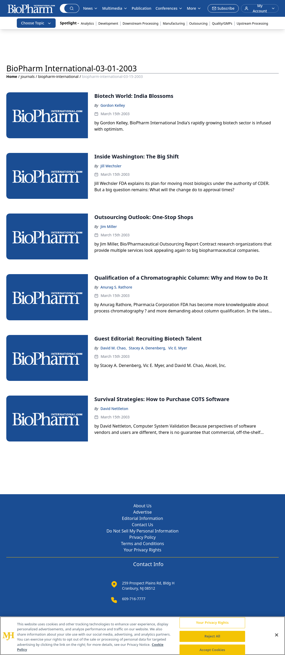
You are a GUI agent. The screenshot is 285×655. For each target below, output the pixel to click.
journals (28, 76)
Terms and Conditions (142, 543)
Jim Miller (109, 226)
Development (108, 23)
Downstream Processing (140, 23)
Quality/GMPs (222, 23)
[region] (142, 635)
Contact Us (142, 525)
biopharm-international (58, 76)
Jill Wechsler (111, 165)
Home (11, 76)
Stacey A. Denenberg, (147, 347)
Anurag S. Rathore (116, 287)
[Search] (62, 8)
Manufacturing (174, 23)
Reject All (212, 636)
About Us (143, 506)
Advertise (142, 512)
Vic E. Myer (177, 347)
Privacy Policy (142, 537)
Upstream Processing (252, 23)
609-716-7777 (133, 598)
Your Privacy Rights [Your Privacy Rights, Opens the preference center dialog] (212, 622)
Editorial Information (142, 518)
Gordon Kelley (113, 105)
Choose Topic (36, 22)
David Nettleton (114, 408)
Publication (141, 8)
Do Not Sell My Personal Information (143, 531)
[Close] (276, 635)
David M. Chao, (114, 347)
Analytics (87, 23)
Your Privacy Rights (142, 550)
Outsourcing (198, 23)
